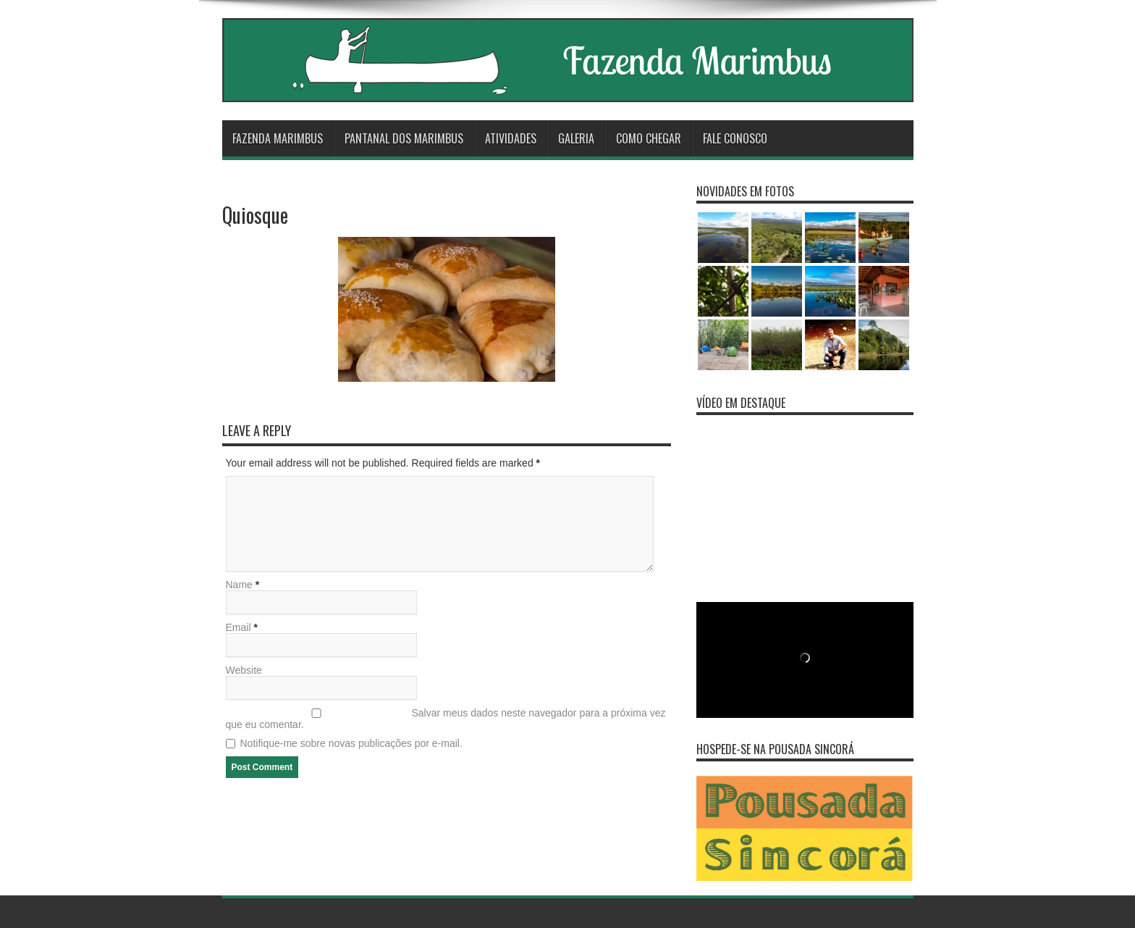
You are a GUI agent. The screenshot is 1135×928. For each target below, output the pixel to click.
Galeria (576, 138)
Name (239, 584)
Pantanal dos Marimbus (404, 138)
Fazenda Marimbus (277, 138)
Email (238, 627)
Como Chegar (648, 138)
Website (244, 670)
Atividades (510, 138)
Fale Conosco (735, 138)
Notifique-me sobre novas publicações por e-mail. (351, 743)
